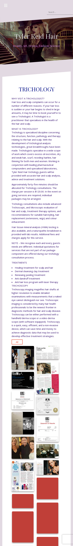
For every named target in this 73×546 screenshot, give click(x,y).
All (17, 342)
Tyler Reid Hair (36, 36)
